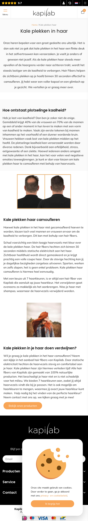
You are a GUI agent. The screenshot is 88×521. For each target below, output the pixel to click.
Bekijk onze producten (23, 405)
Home (35, 25)
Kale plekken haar (47, 25)
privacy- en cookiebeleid (54, 495)
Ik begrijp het (52, 503)
